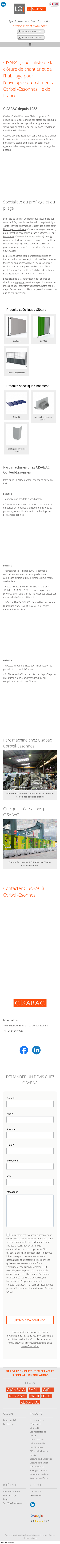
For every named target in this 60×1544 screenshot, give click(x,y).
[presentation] (30, 1302)
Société (11, 1098)
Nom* (10, 1113)
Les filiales (8, 1424)
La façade (34, 1427)
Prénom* (11, 1129)
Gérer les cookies (7, 1543)
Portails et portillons (39, 1474)
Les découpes (36, 1447)
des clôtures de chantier (32, 273)
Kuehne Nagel (9, 1495)
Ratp (5, 1499)
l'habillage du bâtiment (14, 229)
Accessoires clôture (39, 1478)
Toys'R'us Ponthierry (12, 1503)
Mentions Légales (20, 1535)
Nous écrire (35, 1491)
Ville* (9, 1176)
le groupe (19, 282)
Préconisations (37, 1375)
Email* (10, 1145)
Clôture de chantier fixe (41, 1458)
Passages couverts (38, 1470)
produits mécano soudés (15, 247)
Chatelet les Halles (11, 1491)
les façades (8, 236)
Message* (12, 1192)
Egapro (8, 1535)
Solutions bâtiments (32, 37)
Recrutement (36, 1495)
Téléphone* (13, 1160)
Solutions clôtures (31, 31)
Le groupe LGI (9, 1420)
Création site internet (38, 1535)
